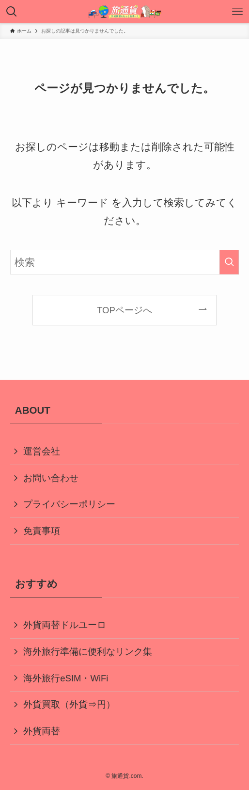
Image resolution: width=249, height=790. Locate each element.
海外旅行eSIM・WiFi (65, 678)
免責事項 (41, 531)
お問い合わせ (50, 478)
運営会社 (41, 451)
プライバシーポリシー (69, 504)
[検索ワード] (124, 262)
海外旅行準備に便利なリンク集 (87, 651)
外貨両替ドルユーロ (64, 625)
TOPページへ (124, 310)
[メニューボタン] (237, 11)
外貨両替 (41, 731)
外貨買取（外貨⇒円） (69, 704)
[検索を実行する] (229, 262)
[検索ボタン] (11, 11)
